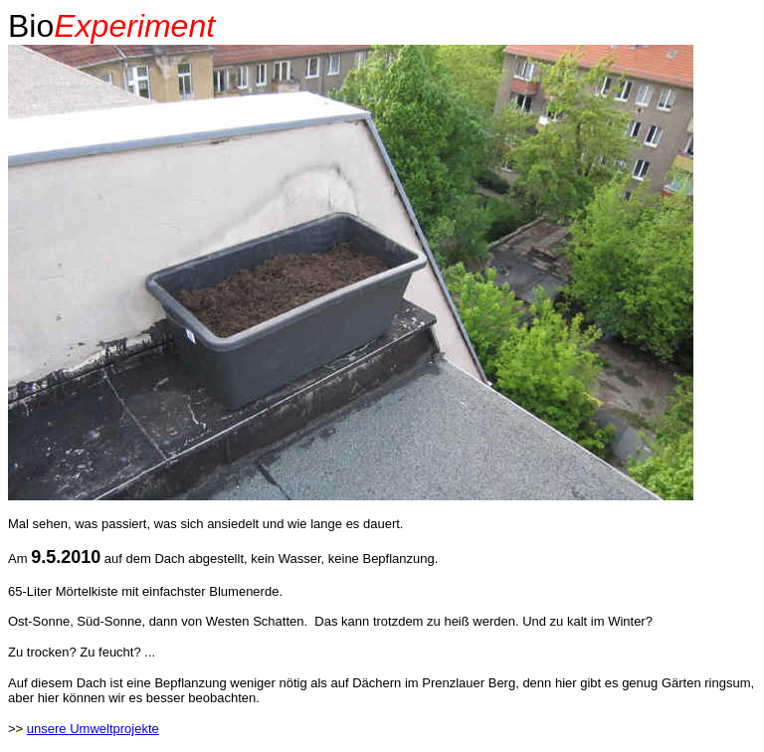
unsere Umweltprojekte (93, 728)
